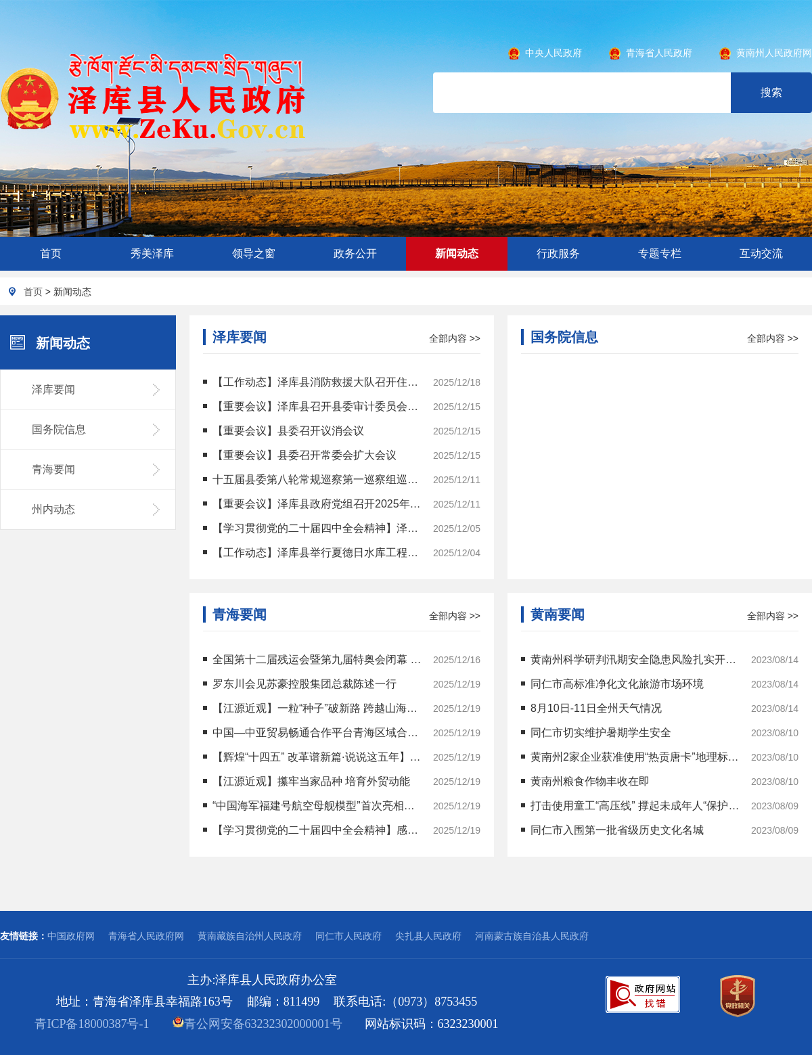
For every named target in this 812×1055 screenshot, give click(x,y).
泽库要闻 (53, 389)
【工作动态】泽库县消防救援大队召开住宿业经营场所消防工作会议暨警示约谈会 (313, 382)
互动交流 (761, 253)
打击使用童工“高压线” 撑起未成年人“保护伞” (631, 805)
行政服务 (558, 253)
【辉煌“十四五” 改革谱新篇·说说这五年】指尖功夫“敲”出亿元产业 (313, 757)
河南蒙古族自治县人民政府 (532, 935)
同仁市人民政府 (348, 935)
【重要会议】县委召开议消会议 (283, 430)
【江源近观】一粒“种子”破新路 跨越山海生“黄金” (313, 708)
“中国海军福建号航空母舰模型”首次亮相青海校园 (313, 805)
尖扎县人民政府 (428, 935)
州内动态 (53, 509)
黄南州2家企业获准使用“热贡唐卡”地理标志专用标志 (631, 757)
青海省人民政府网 (146, 935)
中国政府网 (71, 935)
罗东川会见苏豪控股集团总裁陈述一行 (300, 684)
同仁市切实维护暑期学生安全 (596, 732)
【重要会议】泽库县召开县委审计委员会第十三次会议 (313, 406)
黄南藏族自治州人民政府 (250, 935)
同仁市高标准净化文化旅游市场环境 (612, 684)
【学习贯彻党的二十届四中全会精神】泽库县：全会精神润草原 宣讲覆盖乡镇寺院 (313, 528)
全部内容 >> (454, 338)
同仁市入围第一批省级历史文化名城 (612, 830)
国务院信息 (59, 429)
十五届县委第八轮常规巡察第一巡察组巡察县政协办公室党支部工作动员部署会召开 (313, 479)
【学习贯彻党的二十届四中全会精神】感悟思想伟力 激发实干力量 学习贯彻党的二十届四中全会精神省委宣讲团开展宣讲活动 (313, 830)
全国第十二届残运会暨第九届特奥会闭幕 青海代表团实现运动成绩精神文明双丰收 (313, 659)
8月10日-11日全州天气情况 (591, 708)
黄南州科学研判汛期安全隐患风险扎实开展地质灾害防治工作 (631, 659)
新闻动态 (456, 253)
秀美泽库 (152, 253)
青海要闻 (53, 469)
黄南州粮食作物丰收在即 (585, 781)
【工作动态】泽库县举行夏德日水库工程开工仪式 (313, 552)
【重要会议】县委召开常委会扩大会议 (300, 455)
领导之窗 (253, 253)
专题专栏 (659, 253)
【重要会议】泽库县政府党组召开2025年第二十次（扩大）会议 (313, 504)
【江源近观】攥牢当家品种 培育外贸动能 (306, 781)
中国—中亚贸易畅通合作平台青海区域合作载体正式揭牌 (313, 732)
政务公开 (355, 253)
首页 (51, 253)
